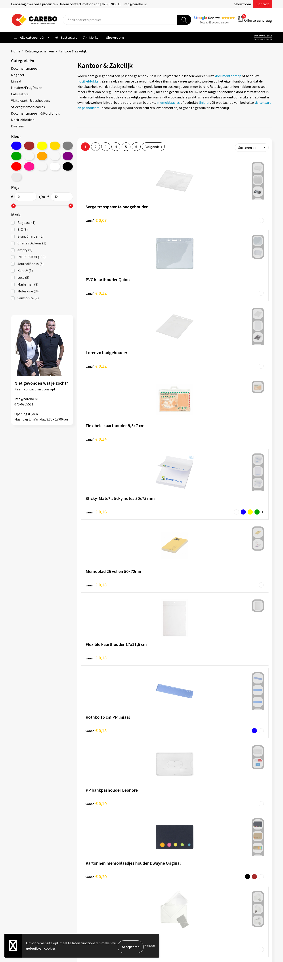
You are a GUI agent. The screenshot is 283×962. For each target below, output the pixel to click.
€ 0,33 (96, 714)
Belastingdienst (94, 837)
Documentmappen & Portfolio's (35, 113)
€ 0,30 (96, 643)
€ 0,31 (158, 643)
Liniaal (16, 81)
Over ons (153, 844)
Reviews (214, 17)
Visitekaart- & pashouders (30, 100)
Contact (262, 4)
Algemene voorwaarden (100, 857)
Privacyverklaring (95, 877)
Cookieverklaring (95, 871)
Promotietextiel (224, 837)
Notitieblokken (22, 119)
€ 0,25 (158, 430)
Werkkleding (221, 844)
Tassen (217, 871)
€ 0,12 (158, 218)
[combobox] (120, 20)
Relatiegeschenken (39, 51)
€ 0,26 (220, 431)
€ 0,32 (220, 643)
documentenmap (228, 76)
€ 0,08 (96, 218)
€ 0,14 (96, 289)
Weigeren (149, 946)
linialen (204, 102)
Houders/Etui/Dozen (26, 87)
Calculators (20, 94)
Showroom (242, 4)
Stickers (218, 877)
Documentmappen (25, 68)
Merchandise (156, 864)
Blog (150, 851)
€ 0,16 (158, 289)
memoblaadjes (168, 102)
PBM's (216, 851)
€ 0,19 (220, 360)
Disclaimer (90, 891)
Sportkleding (221, 857)
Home (15, 51)
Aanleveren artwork (97, 844)
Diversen (17, 126)
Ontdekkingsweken (161, 837)
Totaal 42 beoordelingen (214, 22)
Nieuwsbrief (156, 877)
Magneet (18, 75)
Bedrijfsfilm (156, 871)
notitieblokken (88, 81)
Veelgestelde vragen (97, 864)
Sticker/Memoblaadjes (28, 107)
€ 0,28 (220, 572)
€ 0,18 (220, 289)
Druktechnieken (94, 884)
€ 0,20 (96, 431)
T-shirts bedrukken (161, 857)
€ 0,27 (96, 572)
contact (30, 389)
